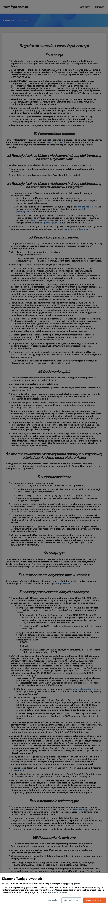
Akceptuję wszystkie (94, 900)
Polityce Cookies (58, 892)
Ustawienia (52, 900)
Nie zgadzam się (71, 900)
